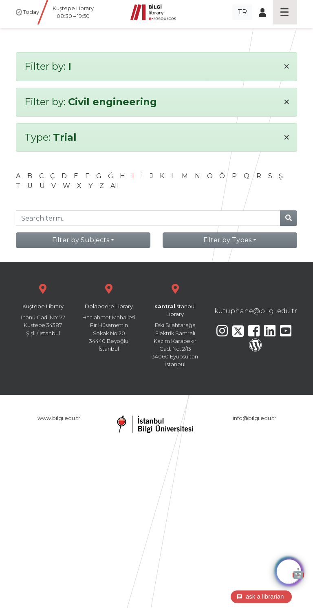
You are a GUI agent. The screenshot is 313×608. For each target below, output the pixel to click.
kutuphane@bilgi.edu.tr (255, 311)
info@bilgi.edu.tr (254, 418)
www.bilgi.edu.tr (58, 418)
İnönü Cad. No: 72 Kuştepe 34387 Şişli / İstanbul (43, 308)
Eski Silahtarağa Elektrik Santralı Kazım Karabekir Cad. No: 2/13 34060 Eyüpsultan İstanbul (175, 324)
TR (242, 12)
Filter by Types (227, 240)
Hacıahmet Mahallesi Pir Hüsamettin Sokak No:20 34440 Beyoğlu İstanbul (109, 316)
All (114, 186)
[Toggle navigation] (285, 12)
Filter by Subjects (80, 240)
